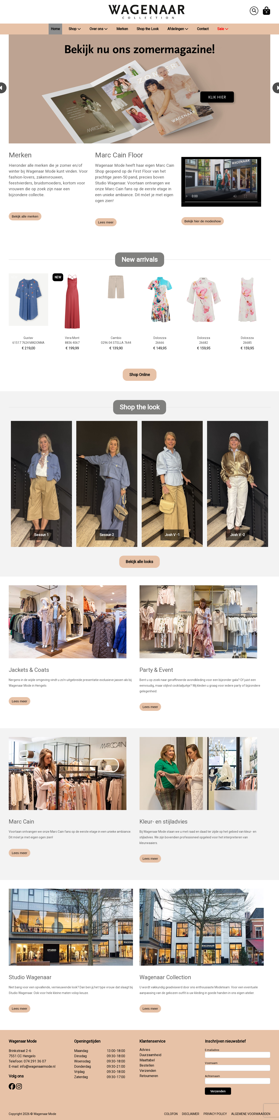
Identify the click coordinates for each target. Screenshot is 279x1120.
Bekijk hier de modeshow (202, 221)
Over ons (99, 29)
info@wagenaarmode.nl (37, 1066)
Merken (122, 29)
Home (55, 29)
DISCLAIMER (190, 1114)
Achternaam (212, 1076)
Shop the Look (148, 29)
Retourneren (149, 1076)
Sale (222, 29)
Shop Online (139, 374)
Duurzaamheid (150, 1055)
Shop (75, 29)
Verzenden (148, 1071)
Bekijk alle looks (139, 561)
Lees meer (106, 222)
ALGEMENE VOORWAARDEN (250, 1114)
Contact (203, 29)
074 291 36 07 (35, 1061)
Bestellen (147, 1065)
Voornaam (211, 1063)
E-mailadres (212, 1050)
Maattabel (147, 1060)
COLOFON (171, 1114)
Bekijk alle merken (25, 216)
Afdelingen (177, 29)
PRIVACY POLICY (215, 1114)
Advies (145, 1050)
